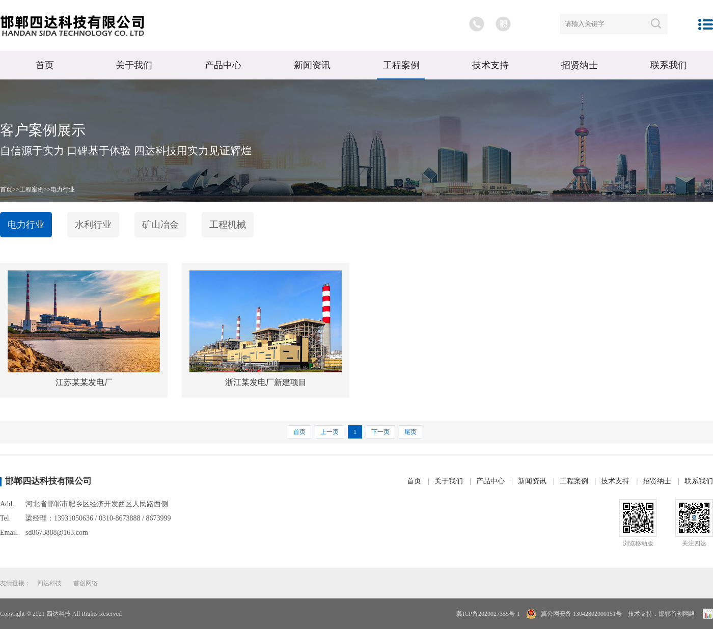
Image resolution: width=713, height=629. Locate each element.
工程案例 (401, 65)
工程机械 (227, 225)
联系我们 (668, 65)
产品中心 (223, 65)
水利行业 (93, 225)
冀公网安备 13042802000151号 (580, 613)
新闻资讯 (312, 65)
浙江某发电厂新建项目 (266, 382)
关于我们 (134, 65)
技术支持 (490, 65)
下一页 (380, 431)
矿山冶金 (160, 225)
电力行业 (62, 189)
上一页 (329, 431)
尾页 (410, 431)
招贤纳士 (579, 65)
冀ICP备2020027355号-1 (488, 613)
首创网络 (85, 583)
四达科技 (49, 583)
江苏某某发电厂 (84, 382)
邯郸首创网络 (677, 613)
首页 (45, 65)
